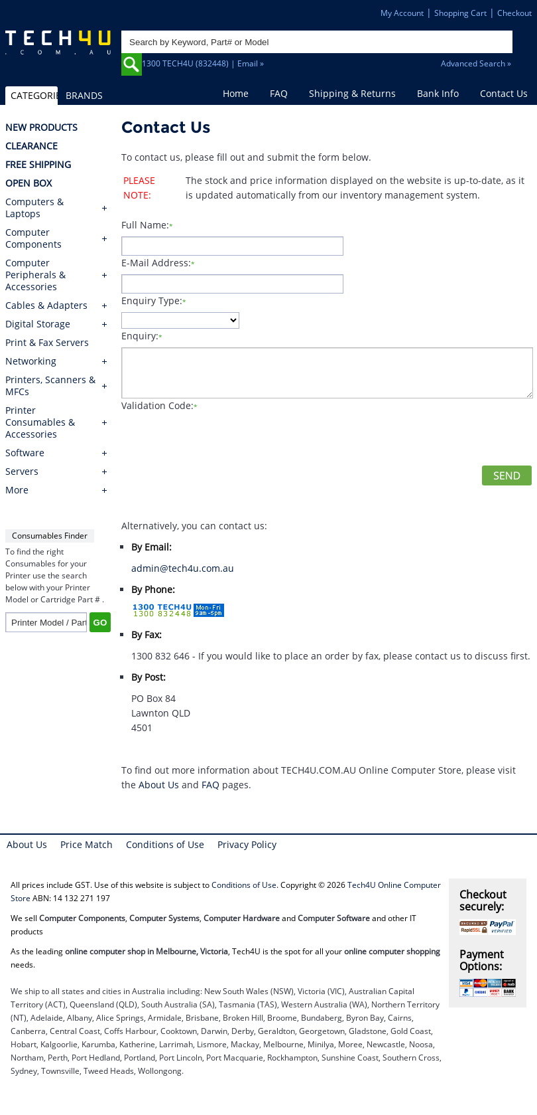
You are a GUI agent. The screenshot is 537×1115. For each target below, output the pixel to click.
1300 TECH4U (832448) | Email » (203, 63)
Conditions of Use (165, 844)
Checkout (514, 13)
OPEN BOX (28, 183)
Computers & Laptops (34, 208)
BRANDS (84, 95)
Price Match (86, 844)
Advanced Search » (476, 63)
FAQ (279, 93)
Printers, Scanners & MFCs (50, 386)
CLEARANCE (31, 146)
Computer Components (33, 238)
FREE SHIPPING (38, 165)
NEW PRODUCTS (41, 127)
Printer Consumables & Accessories (40, 422)
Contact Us (504, 93)
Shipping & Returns (352, 93)
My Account (402, 13)
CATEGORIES (34, 95)
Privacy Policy (246, 844)
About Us (159, 784)
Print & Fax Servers (47, 343)
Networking (30, 361)
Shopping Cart (460, 13)
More (17, 490)
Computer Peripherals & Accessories (35, 275)
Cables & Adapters (46, 305)
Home (236, 93)
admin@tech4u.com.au (182, 568)
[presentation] (222, 440)
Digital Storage (37, 324)
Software (24, 453)
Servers (21, 471)
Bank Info (438, 93)
